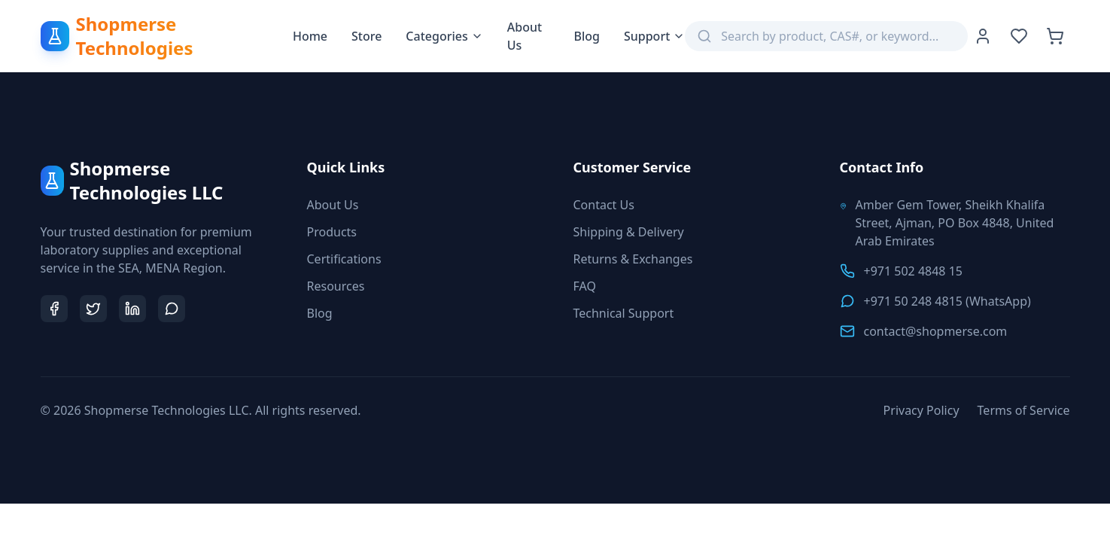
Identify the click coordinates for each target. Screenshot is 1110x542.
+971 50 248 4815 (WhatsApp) (947, 301)
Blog (586, 36)
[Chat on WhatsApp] (171, 308)
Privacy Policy (921, 410)
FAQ (584, 286)
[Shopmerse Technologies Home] (167, 36)
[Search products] (838, 36)
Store (366, 36)
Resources (336, 286)
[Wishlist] (1019, 36)
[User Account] (983, 36)
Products (332, 232)
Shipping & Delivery (628, 232)
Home (310, 36)
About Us (524, 36)
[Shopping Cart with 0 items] (1055, 36)
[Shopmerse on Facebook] (54, 308)
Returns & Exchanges (633, 259)
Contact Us (603, 204)
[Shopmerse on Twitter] (93, 308)
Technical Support (623, 313)
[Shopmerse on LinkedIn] (132, 308)
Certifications (344, 259)
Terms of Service (1024, 410)
